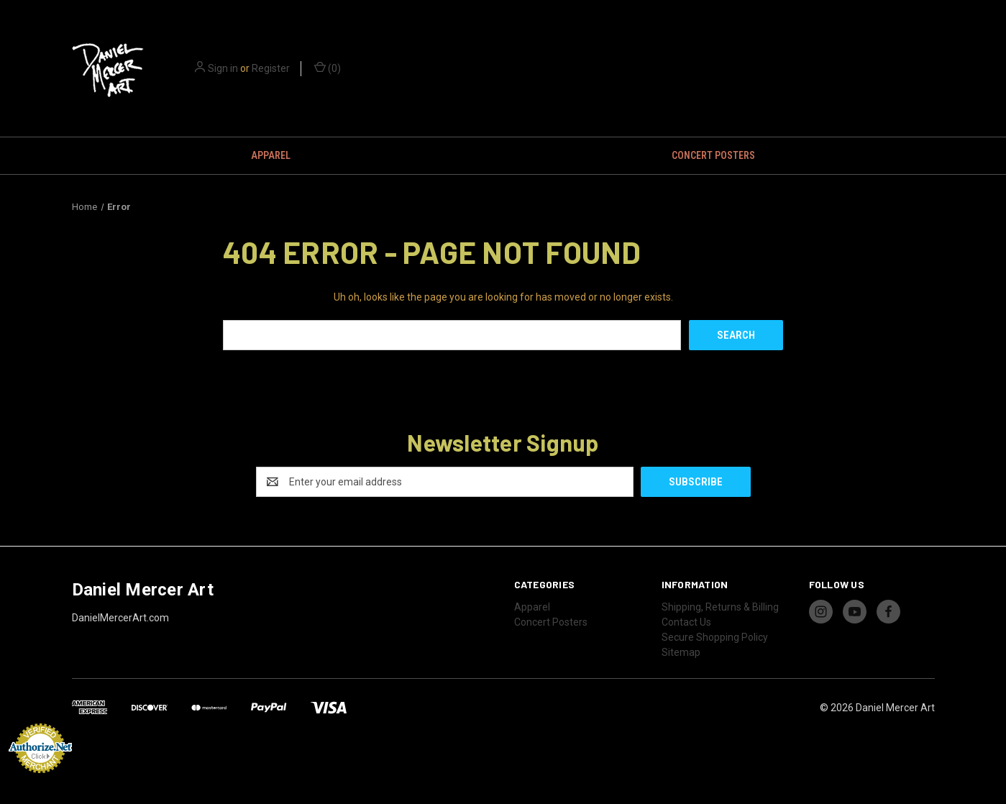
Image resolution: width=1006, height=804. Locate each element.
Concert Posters (713, 155)
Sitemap (681, 652)
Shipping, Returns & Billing (720, 607)
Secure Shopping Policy (715, 637)
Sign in (223, 68)
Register (271, 68)
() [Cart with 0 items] (327, 67)
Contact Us (686, 622)
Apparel (271, 155)
